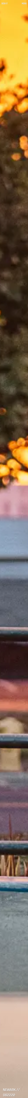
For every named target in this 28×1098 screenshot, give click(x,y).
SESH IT (4, 3)
